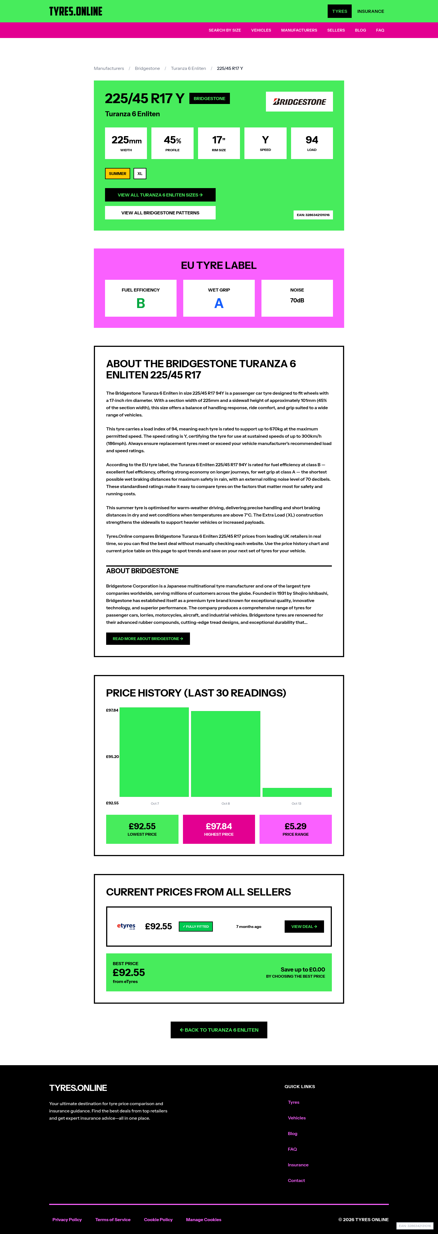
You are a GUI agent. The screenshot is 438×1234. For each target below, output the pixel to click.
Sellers (336, 30)
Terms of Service (113, 1219)
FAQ (380, 30)
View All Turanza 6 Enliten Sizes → (160, 195)
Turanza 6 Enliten (188, 68)
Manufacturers (299, 30)
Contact (296, 1180)
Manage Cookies (203, 1219)
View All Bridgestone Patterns (160, 212)
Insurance (370, 11)
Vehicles (261, 30)
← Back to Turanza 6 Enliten (219, 1030)
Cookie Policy (158, 1219)
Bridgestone (147, 68)
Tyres (339, 11)
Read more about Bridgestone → (148, 638)
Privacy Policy (67, 1219)
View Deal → (304, 926)
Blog (360, 30)
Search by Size (225, 30)
